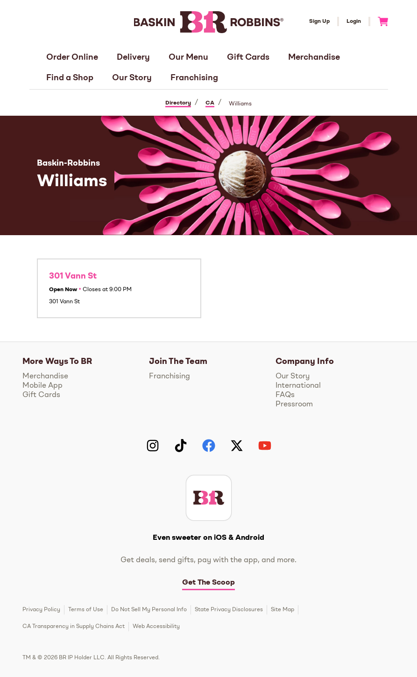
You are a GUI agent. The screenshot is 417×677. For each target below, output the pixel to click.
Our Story (132, 78)
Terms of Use (85, 610)
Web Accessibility (156, 626)
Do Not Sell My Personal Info (149, 610)
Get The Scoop (208, 582)
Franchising (194, 78)
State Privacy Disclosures (229, 610)
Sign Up (319, 21)
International (298, 386)
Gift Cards (248, 57)
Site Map (282, 610)
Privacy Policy (41, 610)
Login (353, 21)
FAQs (285, 395)
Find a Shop (69, 78)
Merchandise (314, 57)
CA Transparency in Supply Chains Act (73, 626)
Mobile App (42, 386)
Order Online (72, 57)
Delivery (133, 57)
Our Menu (188, 57)
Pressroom (294, 404)
